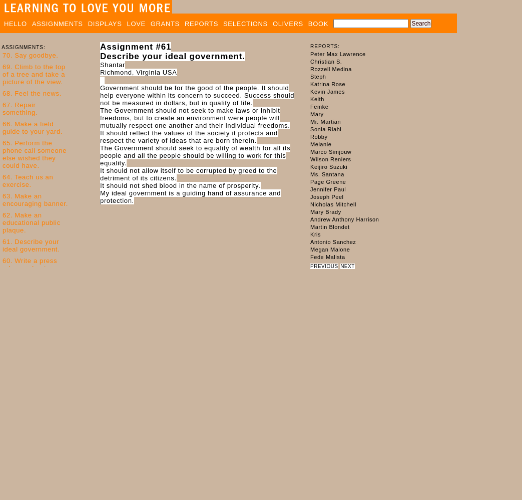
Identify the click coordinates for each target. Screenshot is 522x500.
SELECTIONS (245, 24)
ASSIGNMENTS (57, 24)
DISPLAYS (105, 24)
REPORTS (201, 24)
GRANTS (165, 24)
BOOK (318, 24)
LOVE (136, 24)
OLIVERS (288, 24)
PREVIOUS (324, 266)
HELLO (15, 24)
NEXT (347, 266)
